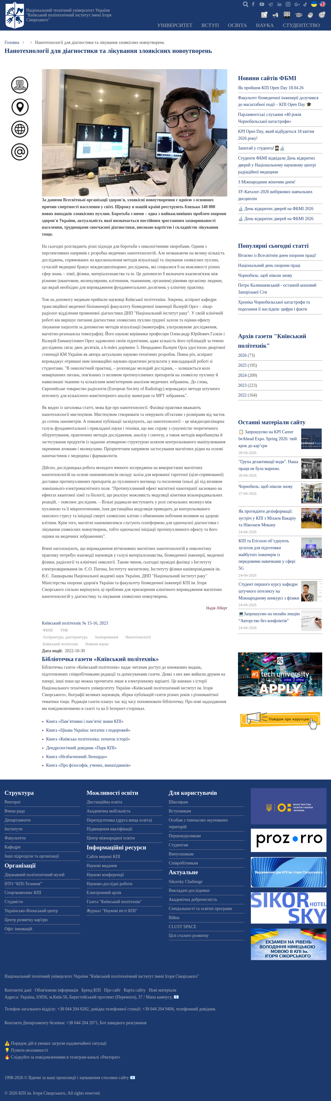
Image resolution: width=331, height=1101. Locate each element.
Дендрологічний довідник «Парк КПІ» (81, 747)
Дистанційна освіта (104, 802)
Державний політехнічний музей (34, 874)
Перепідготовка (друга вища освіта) (119, 820)
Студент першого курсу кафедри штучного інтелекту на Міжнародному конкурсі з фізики (268, 591)
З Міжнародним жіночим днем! (266, 182)
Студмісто (14, 901)
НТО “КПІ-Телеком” (23, 883)
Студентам (178, 845)
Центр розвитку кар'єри (26, 919)
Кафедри (13, 847)
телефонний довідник (196, 1009)
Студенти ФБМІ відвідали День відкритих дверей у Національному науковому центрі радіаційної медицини (277, 165)
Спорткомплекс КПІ (23, 892)
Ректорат (13, 802)
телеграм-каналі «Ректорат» (95, 1057)
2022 (242, 395)
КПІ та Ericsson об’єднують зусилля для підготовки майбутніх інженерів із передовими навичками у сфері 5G (266, 554)
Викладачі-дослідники (189, 890)
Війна (174, 917)
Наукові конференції (105, 874)
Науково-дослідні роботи (109, 883)
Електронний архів (104, 892)
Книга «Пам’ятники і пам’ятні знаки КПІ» (85, 721)
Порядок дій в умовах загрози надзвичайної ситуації (59, 1043)
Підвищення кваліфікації (109, 829)
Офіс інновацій (18, 928)
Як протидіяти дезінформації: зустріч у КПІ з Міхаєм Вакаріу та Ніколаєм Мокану (267, 518)
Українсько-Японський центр (31, 910)
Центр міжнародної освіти (111, 838)
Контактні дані (18, 990)
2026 (242, 355)
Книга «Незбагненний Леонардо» (76, 756)
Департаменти (18, 820)
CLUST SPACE (183, 926)
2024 (242, 375)
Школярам (178, 802)
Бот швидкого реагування (123, 1022)
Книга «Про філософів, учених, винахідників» (88, 765)
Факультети (15, 838)
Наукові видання (102, 865)
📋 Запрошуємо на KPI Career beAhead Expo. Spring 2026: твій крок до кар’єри (267, 438)
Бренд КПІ (91, 990)
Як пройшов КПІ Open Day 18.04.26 (271, 87)
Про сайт (112, 990)
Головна (12, 42)
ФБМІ (48, 630)
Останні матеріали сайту (271, 422)
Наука (265, 25)
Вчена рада (15, 811)
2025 (242, 365)
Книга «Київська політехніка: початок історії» (88, 739)
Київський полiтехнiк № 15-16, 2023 (75, 623)
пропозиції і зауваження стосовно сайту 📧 (95, 1077)
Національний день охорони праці (269, 265)
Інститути (13, 829)
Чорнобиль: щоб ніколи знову (265, 275)
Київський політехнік (60, 644)
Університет (174, 25)
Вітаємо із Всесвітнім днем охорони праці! (277, 255)
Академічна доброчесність (193, 899)
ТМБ (64, 630)
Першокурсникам (185, 835)
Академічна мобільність (109, 811)
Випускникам (181, 854)
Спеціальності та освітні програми (200, 908)
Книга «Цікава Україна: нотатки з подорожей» (88, 730)
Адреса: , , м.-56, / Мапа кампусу (88, 997)
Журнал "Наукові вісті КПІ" (112, 910)
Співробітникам (183, 863)
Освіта (237, 25)
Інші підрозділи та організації (32, 856)
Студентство (301, 25)
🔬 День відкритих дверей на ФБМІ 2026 (275, 208)
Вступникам (180, 811)
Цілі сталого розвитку (189, 935)
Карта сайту (135, 990)
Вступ (210, 25)
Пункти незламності (29, 1050)
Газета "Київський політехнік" (114, 901)
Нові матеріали (162, 990)
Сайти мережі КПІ (103, 856)
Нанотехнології (138, 637)
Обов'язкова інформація (56, 990)
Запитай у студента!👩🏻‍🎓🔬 (261, 148)
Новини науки (97, 644)
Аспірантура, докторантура (65, 637)
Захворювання (106, 637)
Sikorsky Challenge (186, 881)
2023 (242, 385)
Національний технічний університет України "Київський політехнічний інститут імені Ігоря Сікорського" (68, 15)
